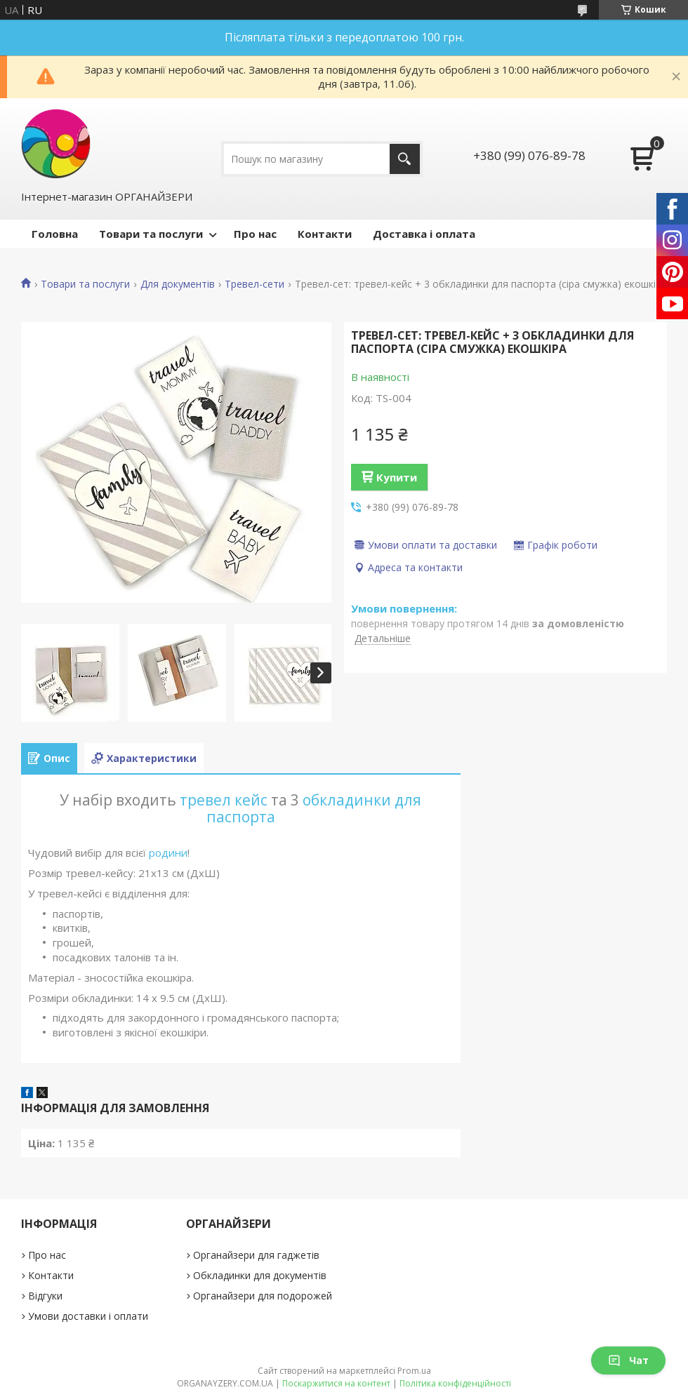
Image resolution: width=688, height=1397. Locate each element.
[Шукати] (405, 159)
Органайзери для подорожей (262, 1295)
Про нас (255, 234)
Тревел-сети (254, 284)
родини (168, 852)
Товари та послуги (151, 234)
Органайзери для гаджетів (256, 1255)
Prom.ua (414, 1371)
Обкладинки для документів (259, 1275)
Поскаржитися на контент (336, 1383)
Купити (396, 477)
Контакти (325, 234)
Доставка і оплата (424, 234)
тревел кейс (223, 800)
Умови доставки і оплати (88, 1316)
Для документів (177, 284)
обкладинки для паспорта (314, 808)
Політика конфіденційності (455, 1383)
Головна (55, 234)
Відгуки (45, 1295)
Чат (628, 1360)
